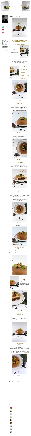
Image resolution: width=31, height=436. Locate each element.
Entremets (13, 376)
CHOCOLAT (12, 376)
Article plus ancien (27, 402)
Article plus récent (11, 402)
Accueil (19, 402)
